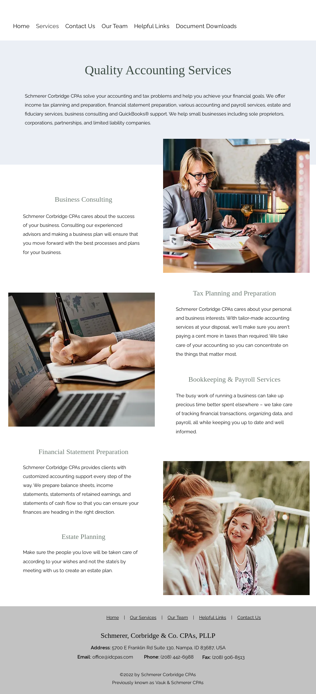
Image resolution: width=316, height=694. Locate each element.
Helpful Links (212, 617)
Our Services (143, 617)
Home (112, 617)
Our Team (178, 617)
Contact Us (249, 617)
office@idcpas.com (112, 657)
